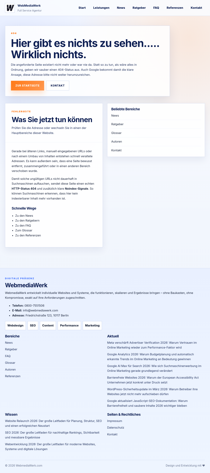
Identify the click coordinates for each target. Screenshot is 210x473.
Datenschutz (115, 427)
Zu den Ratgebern (27, 220)
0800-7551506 (34, 305)
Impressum (114, 421)
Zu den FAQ (23, 225)
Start (82, 7)
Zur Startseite (27, 85)
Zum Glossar (23, 230)
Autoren (116, 141)
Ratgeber (139, 7)
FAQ (156, 7)
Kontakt (196, 7)
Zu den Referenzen (28, 235)
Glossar (116, 133)
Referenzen (175, 7)
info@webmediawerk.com (40, 310)
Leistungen (101, 7)
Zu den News (24, 215)
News (121, 7)
